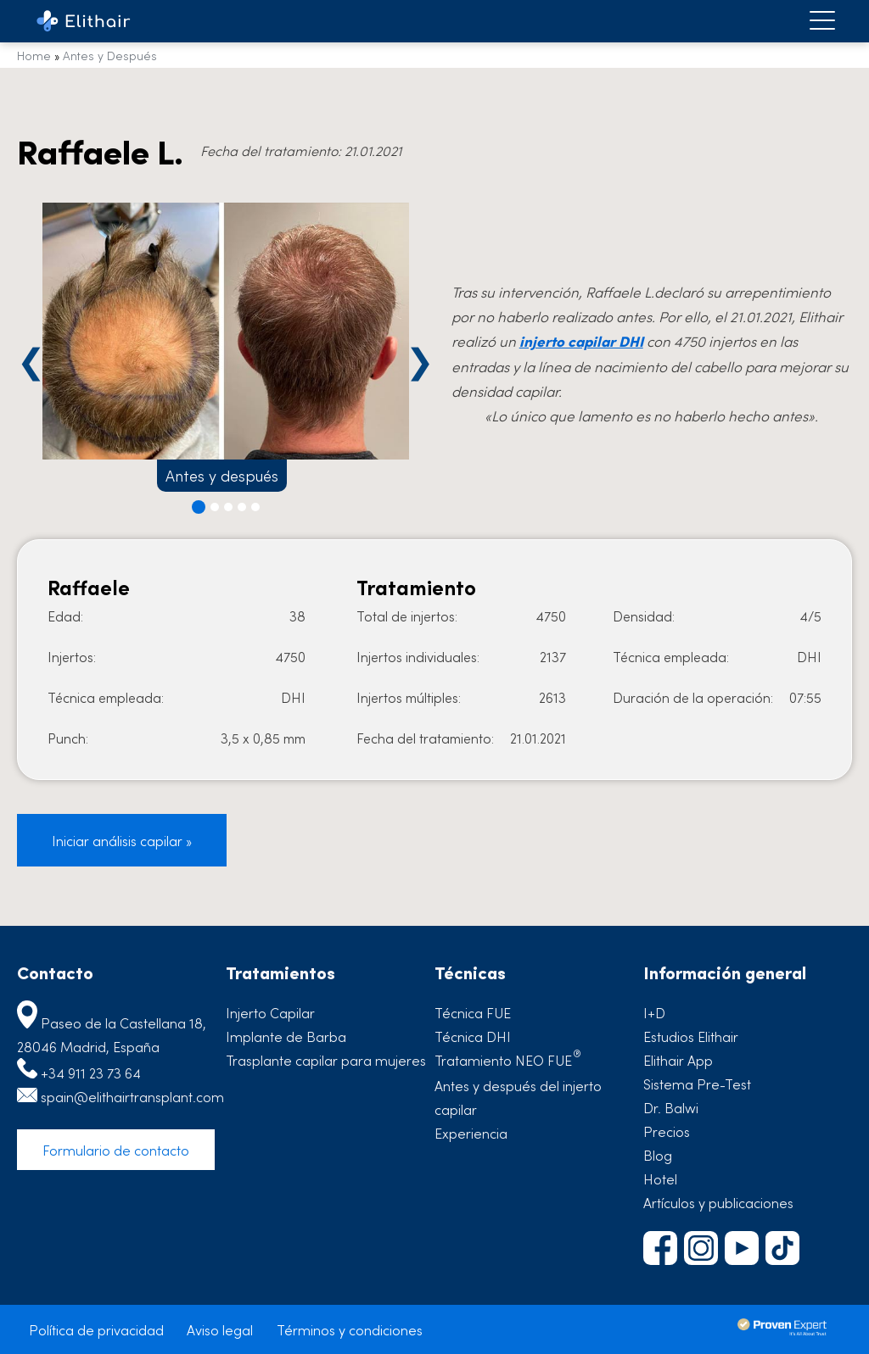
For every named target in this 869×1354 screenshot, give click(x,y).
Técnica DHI (472, 1036)
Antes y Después (110, 55)
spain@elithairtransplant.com (132, 1096)
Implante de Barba (286, 1036)
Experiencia (470, 1132)
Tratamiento (507, 1059)
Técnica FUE (472, 1012)
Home (34, 55)
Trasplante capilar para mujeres (326, 1059)
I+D (654, 1012)
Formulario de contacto (115, 1149)
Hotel (660, 1178)
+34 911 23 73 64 (91, 1072)
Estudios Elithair (690, 1036)
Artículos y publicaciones (718, 1202)
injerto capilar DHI (581, 341)
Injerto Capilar (270, 1012)
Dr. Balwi (670, 1107)
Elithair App (678, 1059)
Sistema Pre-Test (697, 1083)
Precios (666, 1131)
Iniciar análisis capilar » (122, 840)
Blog (657, 1154)
